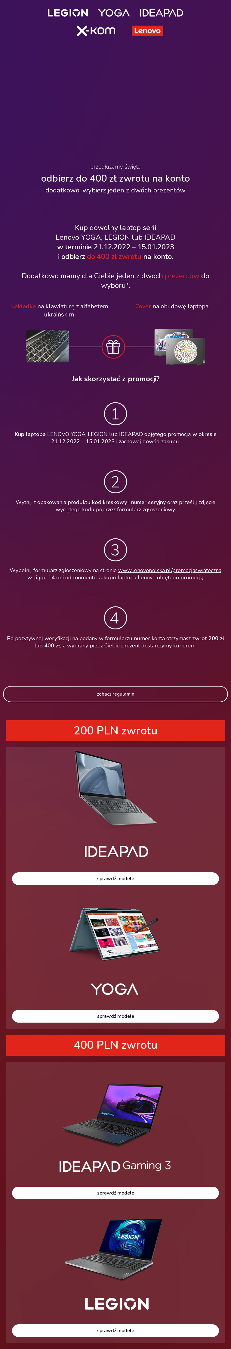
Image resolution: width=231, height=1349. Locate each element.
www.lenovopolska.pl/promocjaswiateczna (169, 570)
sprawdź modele (115, 878)
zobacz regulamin (115, 694)
